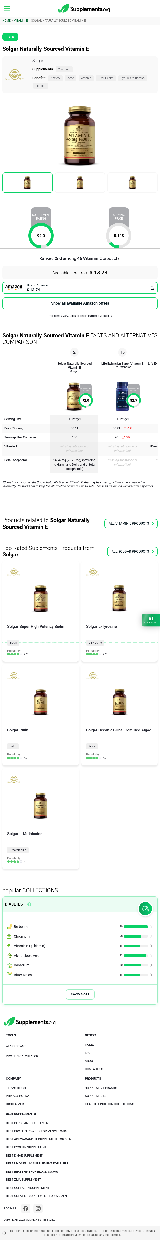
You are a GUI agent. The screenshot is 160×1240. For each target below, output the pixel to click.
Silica (92, 746)
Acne (70, 78)
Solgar (37, 60)
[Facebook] (25, 1208)
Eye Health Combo (133, 78)
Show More (80, 994)
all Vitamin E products (131, 523)
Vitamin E (64, 69)
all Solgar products (133, 551)
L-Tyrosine (95, 642)
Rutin (13, 746)
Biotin (13, 642)
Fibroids (41, 86)
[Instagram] (38, 1208)
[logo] (84, 8)
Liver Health (105, 78)
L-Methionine (18, 850)
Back (10, 37)
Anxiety (55, 78)
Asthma (86, 78)
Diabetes (14, 904)
